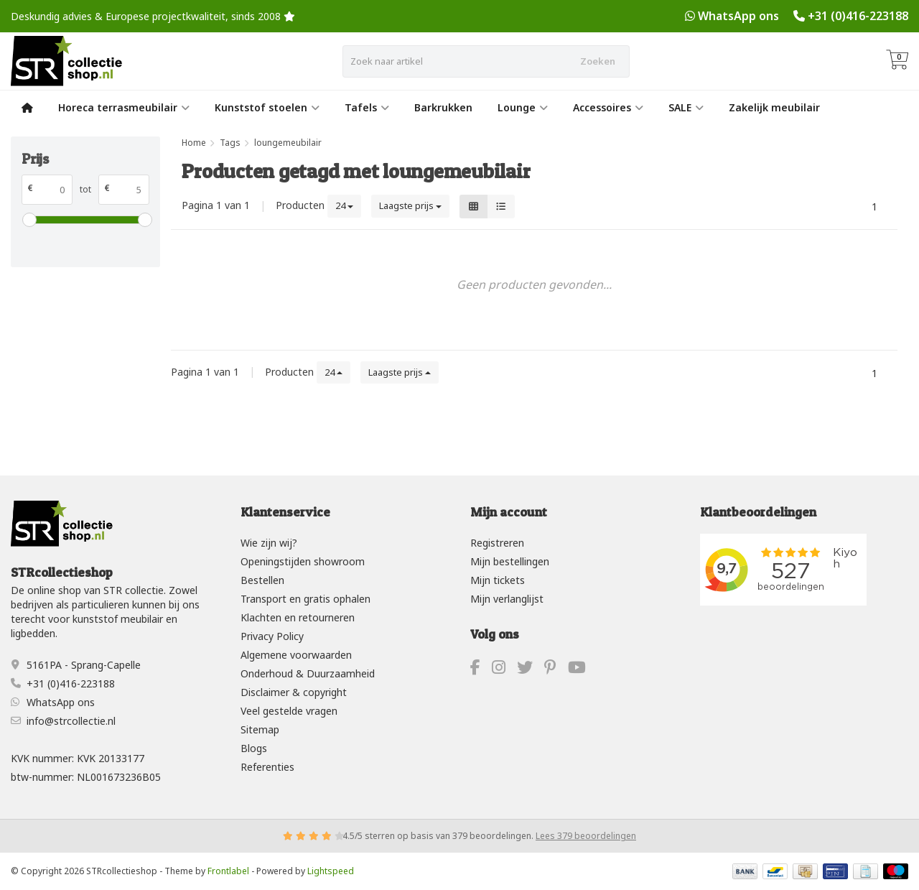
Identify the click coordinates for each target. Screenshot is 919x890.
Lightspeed (330, 871)
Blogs (254, 748)
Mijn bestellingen (509, 561)
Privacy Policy (272, 636)
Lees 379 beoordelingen (586, 836)
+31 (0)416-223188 (858, 16)
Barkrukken (443, 107)
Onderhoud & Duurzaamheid (308, 673)
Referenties (267, 767)
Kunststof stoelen (267, 107)
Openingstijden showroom (303, 561)
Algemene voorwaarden (296, 655)
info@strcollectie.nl (71, 721)
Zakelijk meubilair (774, 107)
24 (344, 205)
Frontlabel (228, 871)
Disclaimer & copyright (294, 692)
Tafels (367, 107)
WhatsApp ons (738, 16)
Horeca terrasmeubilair (124, 107)
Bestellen (262, 580)
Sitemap (260, 729)
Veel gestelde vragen (289, 711)
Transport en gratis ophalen (305, 599)
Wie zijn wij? (269, 543)
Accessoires (608, 107)
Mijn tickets (497, 580)
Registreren (497, 543)
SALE (686, 107)
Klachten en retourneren (298, 617)
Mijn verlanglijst (507, 599)
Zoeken (597, 61)
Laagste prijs (410, 205)
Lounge (523, 107)
